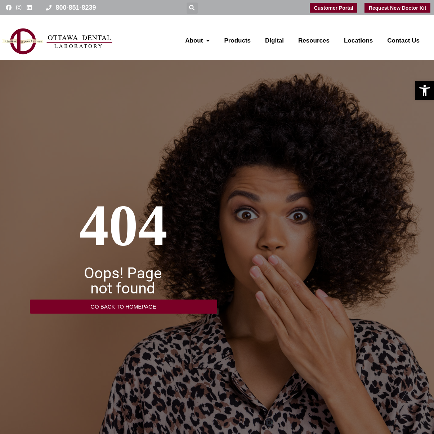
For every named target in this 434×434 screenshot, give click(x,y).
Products (237, 40)
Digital (274, 40)
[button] (424, 90)
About (197, 40)
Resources (314, 40)
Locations (358, 40)
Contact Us (403, 40)
